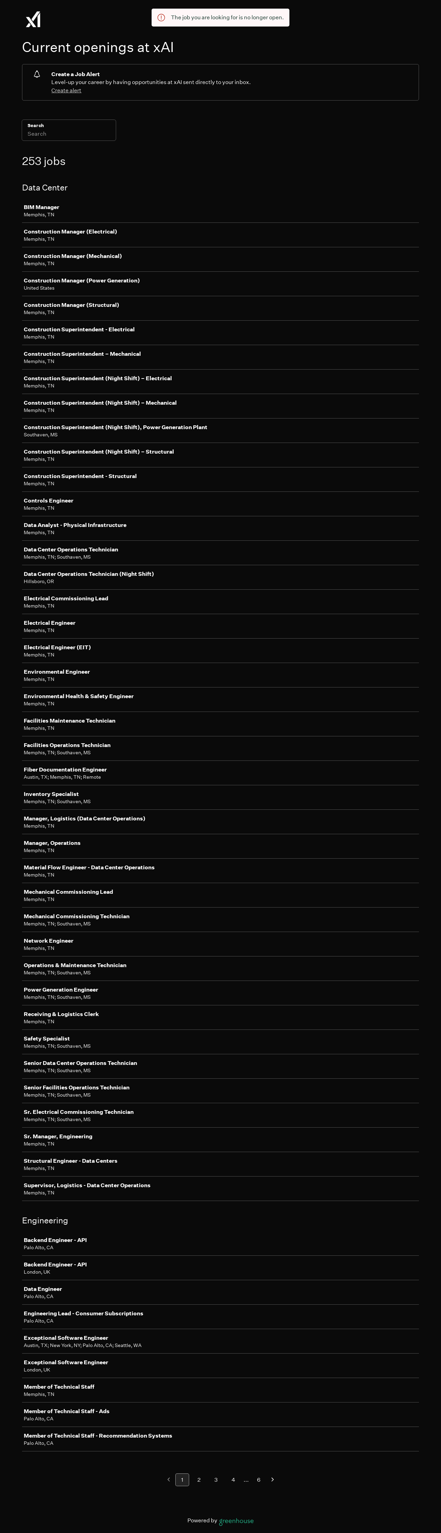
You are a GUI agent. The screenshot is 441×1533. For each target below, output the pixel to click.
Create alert (66, 90)
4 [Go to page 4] (233, 1480)
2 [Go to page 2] (199, 1480)
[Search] (69, 135)
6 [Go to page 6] (258, 1480)
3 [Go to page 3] (216, 1480)
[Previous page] (168, 1480)
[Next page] (272, 1480)
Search (36, 125)
